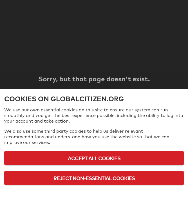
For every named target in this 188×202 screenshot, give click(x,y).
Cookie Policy (94, 193)
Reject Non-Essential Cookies (94, 178)
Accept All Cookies (94, 158)
